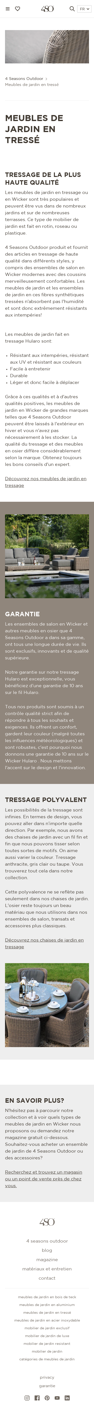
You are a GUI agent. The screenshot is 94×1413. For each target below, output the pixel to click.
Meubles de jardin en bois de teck (47, 1297)
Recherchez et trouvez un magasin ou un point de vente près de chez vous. (43, 1179)
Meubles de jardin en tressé (47, 1312)
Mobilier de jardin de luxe (47, 1336)
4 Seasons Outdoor (24, 79)
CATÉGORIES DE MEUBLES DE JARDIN (47, 1359)
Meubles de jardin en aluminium (47, 1304)
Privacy (47, 1377)
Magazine (47, 1260)
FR (84, 9)
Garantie (47, 1386)
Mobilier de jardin (47, 1351)
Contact (47, 1278)
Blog (47, 1251)
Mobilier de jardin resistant (47, 1343)
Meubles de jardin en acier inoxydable (47, 1320)
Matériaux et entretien (47, 1269)
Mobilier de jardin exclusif (47, 1328)
